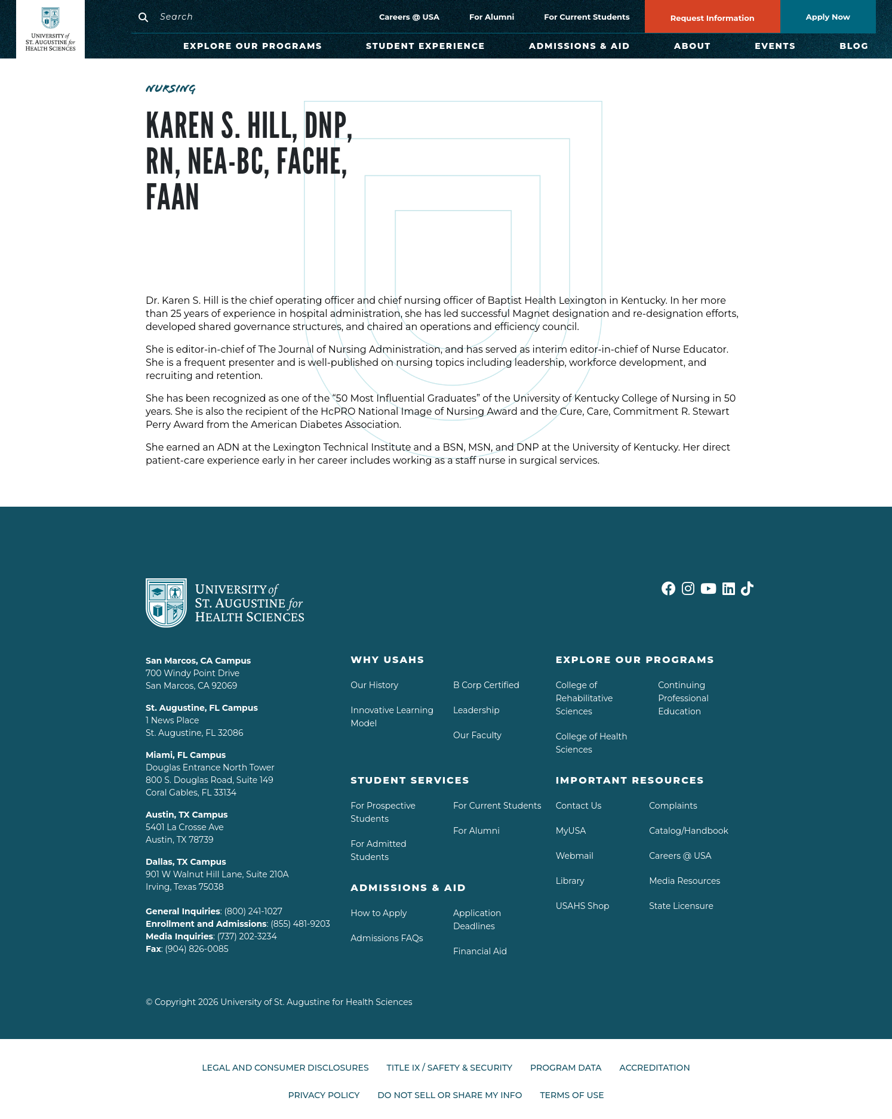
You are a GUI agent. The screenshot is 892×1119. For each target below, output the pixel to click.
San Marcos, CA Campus (198, 660)
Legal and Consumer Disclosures (285, 1068)
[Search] (229, 16)
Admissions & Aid (579, 46)
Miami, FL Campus (186, 755)
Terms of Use (572, 1090)
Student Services (410, 780)
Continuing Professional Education (683, 698)
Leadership (476, 710)
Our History (374, 685)
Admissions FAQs (386, 938)
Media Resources (684, 881)
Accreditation (655, 1068)
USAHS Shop (583, 906)
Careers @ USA (409, 16)
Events (775, 46)
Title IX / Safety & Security (450, 1068)
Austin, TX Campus (187, 814)
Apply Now (828, 16)
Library (570, 881)
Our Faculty (477, 735)
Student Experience (425, 46)
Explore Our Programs (252, 46)
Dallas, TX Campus (186, 861)
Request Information (712, 18)
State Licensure (681, 906)
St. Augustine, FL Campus (202, 707)
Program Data (565, 1068)
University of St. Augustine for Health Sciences (316, 1002)
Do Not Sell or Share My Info (449, 1090)
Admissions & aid (408, 887)
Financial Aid (480, 951)
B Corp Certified (486, 685)
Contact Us (579, 805)
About (692, 46)
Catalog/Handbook (688, 830)
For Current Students (586, 16)
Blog (854, 46)
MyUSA (571, 830)
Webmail (574, 855)
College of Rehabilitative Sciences (584, 698)
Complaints (673, 805)
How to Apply (378, 913)
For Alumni (491, 16)
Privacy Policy (323, 1090)
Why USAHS (387, 659)
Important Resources (630, 780)
